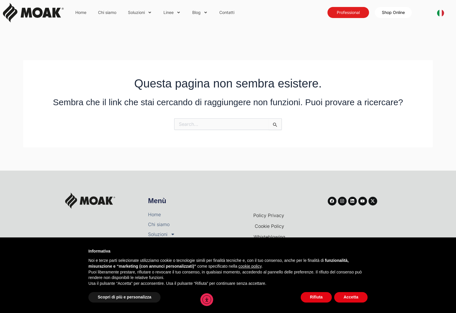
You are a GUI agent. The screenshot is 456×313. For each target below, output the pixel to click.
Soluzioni (140, 12)
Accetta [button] (350, 297)
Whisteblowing (269, 237)
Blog (200, 12)
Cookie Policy (269, 226)
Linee (172, 12)
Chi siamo (107, 12)
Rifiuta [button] (316, 297)
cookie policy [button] (249, 266)
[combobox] (440, 13)
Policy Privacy (269, 215)
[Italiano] (440, 12)
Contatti (226, 12)
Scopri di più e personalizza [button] (124, 297)
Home (80, 12)
